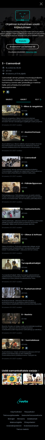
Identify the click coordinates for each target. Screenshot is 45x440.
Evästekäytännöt (14, 426)
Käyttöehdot (16, 412)
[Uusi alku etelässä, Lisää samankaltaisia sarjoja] (12, 379)
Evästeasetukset (31, 426)
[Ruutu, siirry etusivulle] (22, 401)
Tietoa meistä (22, 429)
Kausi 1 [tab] (24, 99)
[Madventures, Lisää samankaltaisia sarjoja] (33, 379)
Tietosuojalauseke (11, 415)
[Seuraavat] (40, 99)
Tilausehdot (29, 412)
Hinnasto (21, 419)
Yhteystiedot (29, 422)
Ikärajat (11, 419)
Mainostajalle (16, 422)
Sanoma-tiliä (31, 52)
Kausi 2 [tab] (9, 99)
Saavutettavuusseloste (32, 415)
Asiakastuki (32, 419)
